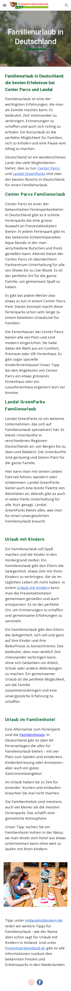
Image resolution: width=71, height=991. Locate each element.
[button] (4, 5)
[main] (36, 38)
